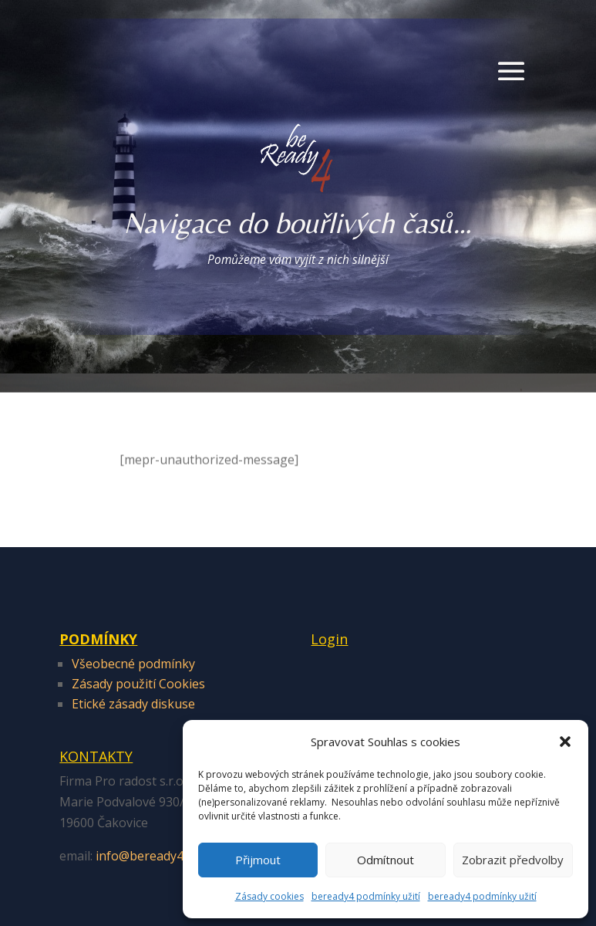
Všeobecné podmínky (133, 663)
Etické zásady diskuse (133, 703)
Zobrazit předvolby (513, 859)
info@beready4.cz (146, 855)
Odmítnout (385, 859)
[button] (565, 741)
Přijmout (258, 859)
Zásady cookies (269, 896)
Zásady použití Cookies (138, 683)
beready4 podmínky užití (365, 896)
